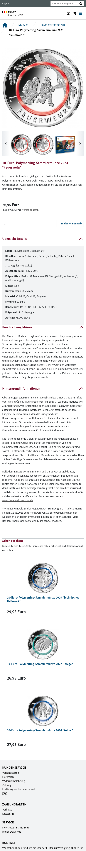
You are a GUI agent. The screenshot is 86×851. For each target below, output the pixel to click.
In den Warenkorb (71, 223)
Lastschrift (8, 809)
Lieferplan (7, 772)
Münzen (23, 24)
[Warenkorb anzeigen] (74, 13)
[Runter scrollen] (6, 143)
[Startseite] (4, 24)
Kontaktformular (29, 847)
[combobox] (63, 3)
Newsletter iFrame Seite (15, 823)
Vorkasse (7, 805)
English (5, 3)
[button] (81, 3)
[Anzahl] (29, 223)
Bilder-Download (11, 827)
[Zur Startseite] (12, 13)
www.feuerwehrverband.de (17, 496)
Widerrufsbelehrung (13, 776)
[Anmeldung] (68, 13)
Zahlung (6, 780)
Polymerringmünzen (52, 24)
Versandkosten (29, 209)
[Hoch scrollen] (80, 143)
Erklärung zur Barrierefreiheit (18, 784)
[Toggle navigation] (81, 13)
